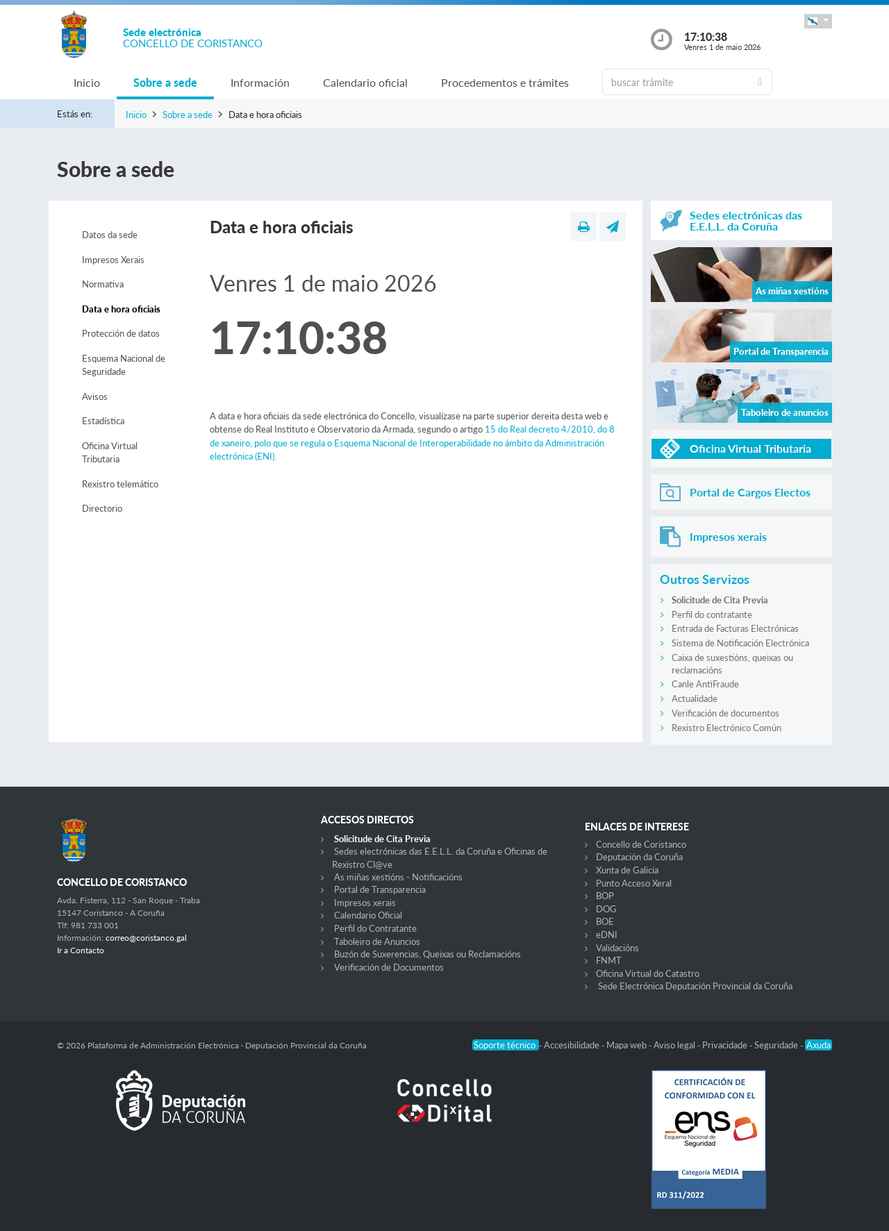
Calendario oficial (365, 82)
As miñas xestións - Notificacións (398, 876)
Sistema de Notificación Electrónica (740, 642)
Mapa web (627, 1044)
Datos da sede (110, 234)
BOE (605, 921)
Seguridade (777, 1044)
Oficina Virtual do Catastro (647, 973)
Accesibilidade (572, 1044)
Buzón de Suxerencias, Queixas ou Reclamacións (427, 954)
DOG (606, 908)
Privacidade (725, 1044)
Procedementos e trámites (505, 82)
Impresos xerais (365, 902)
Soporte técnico (506, 1044)
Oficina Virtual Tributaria (110, 452)
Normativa (103, 284)
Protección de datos (121, 333)
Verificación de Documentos (389, 967)
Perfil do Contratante (375, 928)
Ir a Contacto (80, 950)
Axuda (818, 1044)
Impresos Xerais (113, 259)
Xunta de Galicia (627, 870)
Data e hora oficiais (121, 309)
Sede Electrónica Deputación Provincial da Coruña (695, 985)
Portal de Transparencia (380, 889)
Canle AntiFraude (705, 683)
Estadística (103, 420)
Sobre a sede (165, 82)
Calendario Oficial (368, 915)
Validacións (617, 947)
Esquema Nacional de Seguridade (123, 365)
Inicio (87, 82)
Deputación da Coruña (639, 856)
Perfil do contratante (712, 614)
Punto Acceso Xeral (634, 883)
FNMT (609, 960)
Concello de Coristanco (641, 844)
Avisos (95, 396)
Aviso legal (675, 1044)
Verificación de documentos (725, 713)
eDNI (606, 934)
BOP (605, 895)
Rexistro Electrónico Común (726, 727)
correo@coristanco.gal (146, 937)
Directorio (102, 508)
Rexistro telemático (120, 483)
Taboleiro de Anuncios (377, 941)
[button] (818, 21)
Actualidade (694, 698)
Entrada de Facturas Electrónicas (735, 628)
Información (260, 82)
